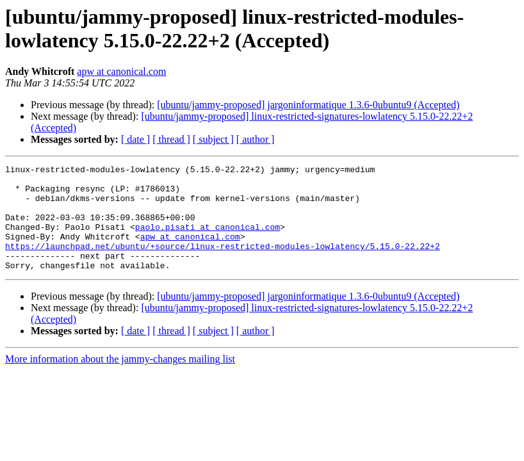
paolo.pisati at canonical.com (207, 240)
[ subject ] (213, 139)
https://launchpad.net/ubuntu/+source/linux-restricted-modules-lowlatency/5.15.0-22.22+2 (222, 263)
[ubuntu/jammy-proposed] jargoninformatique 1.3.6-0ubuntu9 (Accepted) (308, 104)
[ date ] (135, 139)
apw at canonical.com (121, 71)
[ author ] (255, 139)
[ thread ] (171, 139)
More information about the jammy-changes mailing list (120, 380)
